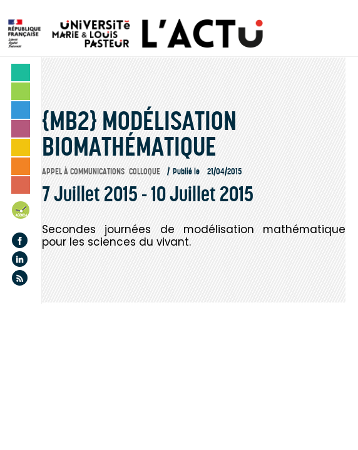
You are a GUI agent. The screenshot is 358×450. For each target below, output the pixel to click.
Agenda (21, 212)
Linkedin (20, 259)
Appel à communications (83, 171)
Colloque (144, 171)
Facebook (20, 240)
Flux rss (20, 278)
